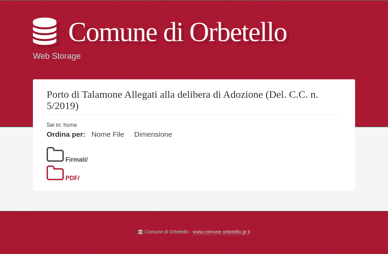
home (70, 125)
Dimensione (153, 134)
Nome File (108, 134)
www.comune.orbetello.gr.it (221, 232)
